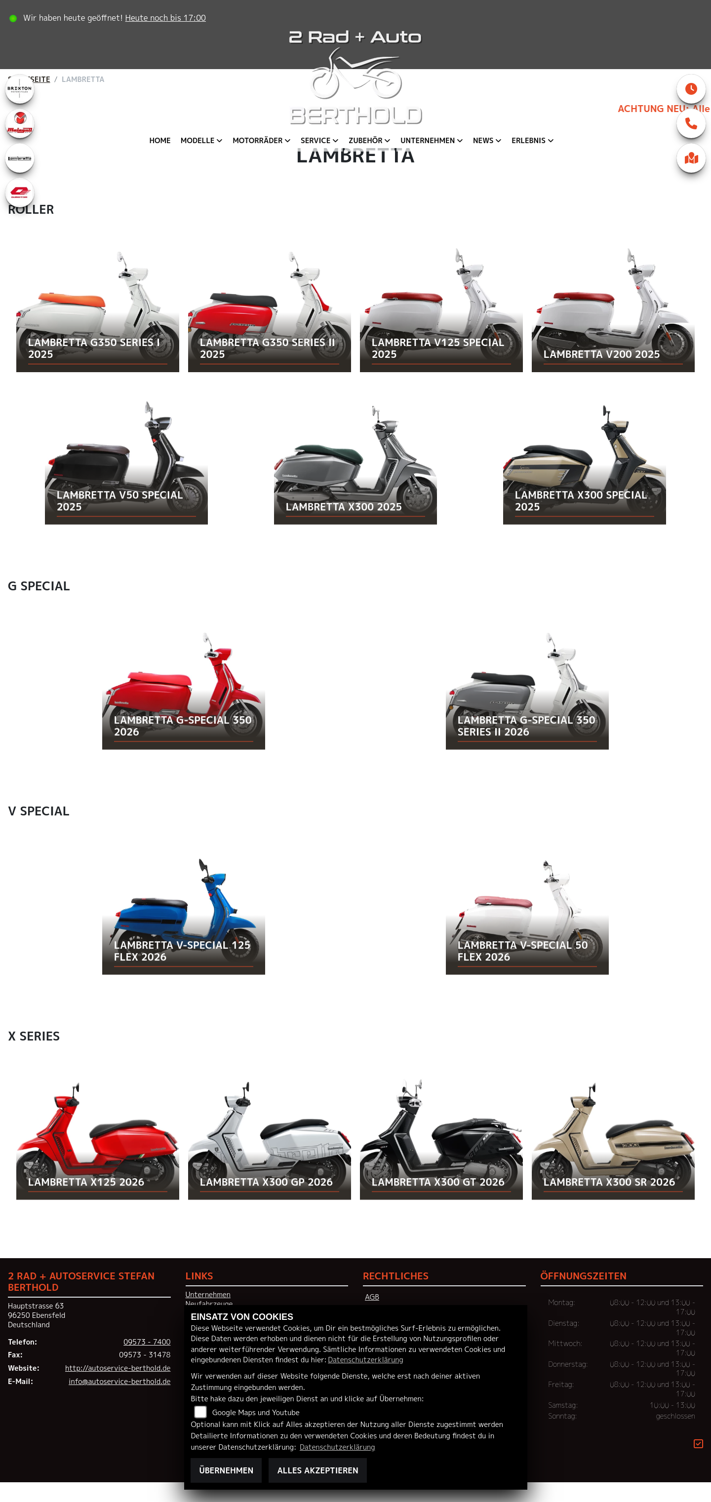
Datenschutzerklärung (365, 1360)
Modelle (198, 141)
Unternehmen (427, 141)
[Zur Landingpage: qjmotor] (20, 212)
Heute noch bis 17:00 (168, 17)
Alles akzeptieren (317, 1470)
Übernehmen (226, 1470)
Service (315, 141)
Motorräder (257, 141)
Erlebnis (529, 141)
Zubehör (366, 141)
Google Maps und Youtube (256, 1413)
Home (159, 141)
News (483, 141)
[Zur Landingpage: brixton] (20, 108)
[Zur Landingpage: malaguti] (20, 143)
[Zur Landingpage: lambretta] (20, 178)
